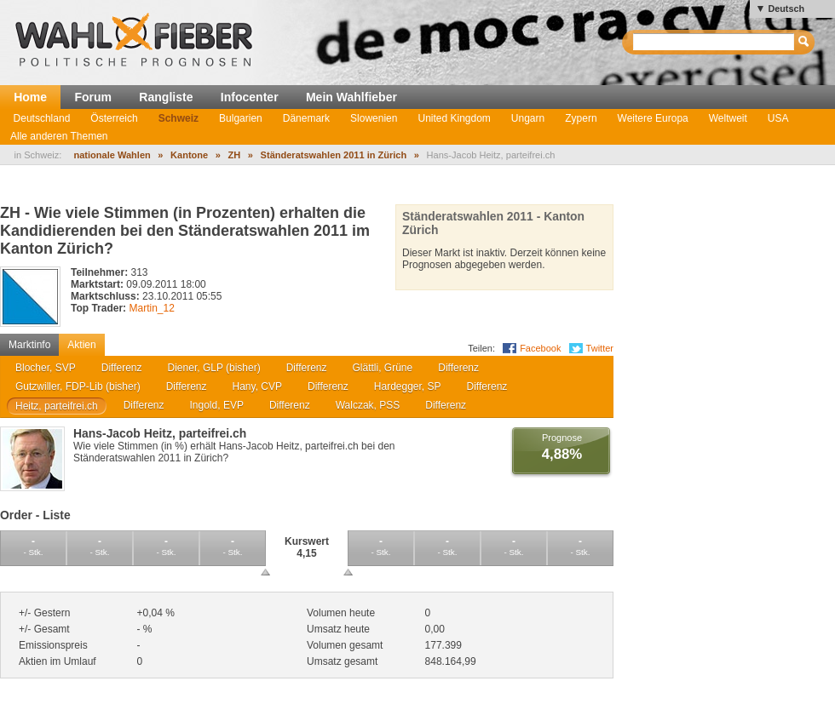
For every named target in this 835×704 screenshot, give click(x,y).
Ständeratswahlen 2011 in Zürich (334, 155)
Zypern (580, 118)
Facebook (540, 348)
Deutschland (42, 118)
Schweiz (178, 118)
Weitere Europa (653, 118)
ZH (234, 155)
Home (30, 97)
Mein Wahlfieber (351, 97)
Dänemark (306, 118)
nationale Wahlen (111, 155)
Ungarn (527, 118)
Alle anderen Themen (59, 136)
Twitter (599, 348)
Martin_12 (151, 308)
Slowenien (373, 118)
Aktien (81, 345)
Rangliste (166, 97)
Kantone (189, 155)
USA (778, 118)
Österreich (113, 118)
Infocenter (250, 97)
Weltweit (728, 118)
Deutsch (786, 8)
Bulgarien (240, 118)
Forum (93, 97)
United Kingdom (454, 118)
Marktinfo (29, 345)
